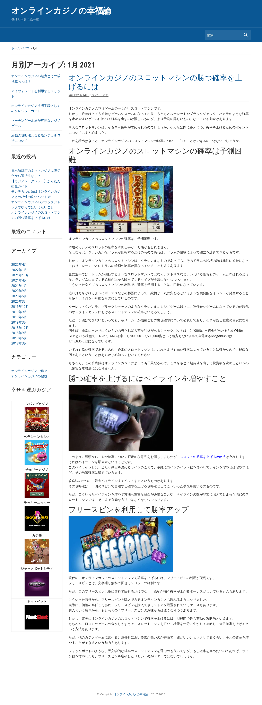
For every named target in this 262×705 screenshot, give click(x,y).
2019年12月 (20, 306)
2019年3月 (19, 322)
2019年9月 (19, 312)
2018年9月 (19, 333)
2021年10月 (20, 275)
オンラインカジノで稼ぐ (29, 371)
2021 (26, 48)
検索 (246, 34)
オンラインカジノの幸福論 (61, 11)
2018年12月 (20, 327)
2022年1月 (19, 270)
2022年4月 (19, 264)
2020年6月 (19, 296)
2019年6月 (19, 317)
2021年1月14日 (79, 95)
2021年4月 (19, 280)
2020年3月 (19, 301)
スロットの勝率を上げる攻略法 (203, 456)
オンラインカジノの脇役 (29, 376)
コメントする (99, 95)
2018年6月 (19, 338)
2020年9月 (19, 290)
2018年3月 (19, 343)
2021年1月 (19, 285)
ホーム (15, 48)
